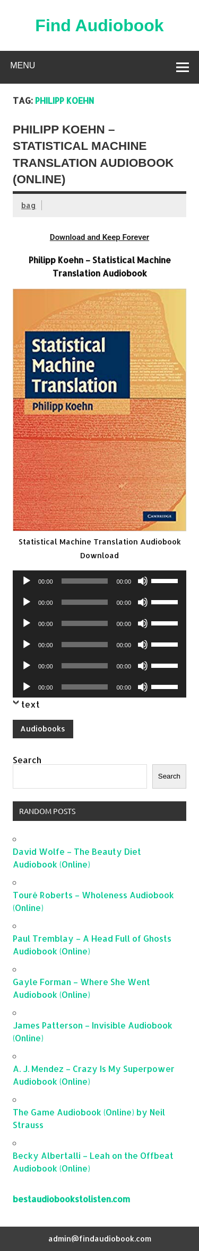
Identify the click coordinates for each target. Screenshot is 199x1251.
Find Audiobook (99, 25)
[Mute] (142, 581)
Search (27, 759)
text (30, 704)
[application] (99, 581)
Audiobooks (42, 728)
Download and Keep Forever (99, 237)
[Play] (26, 581)
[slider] (85, 581)
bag (28, 205)
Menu (22, 65)
